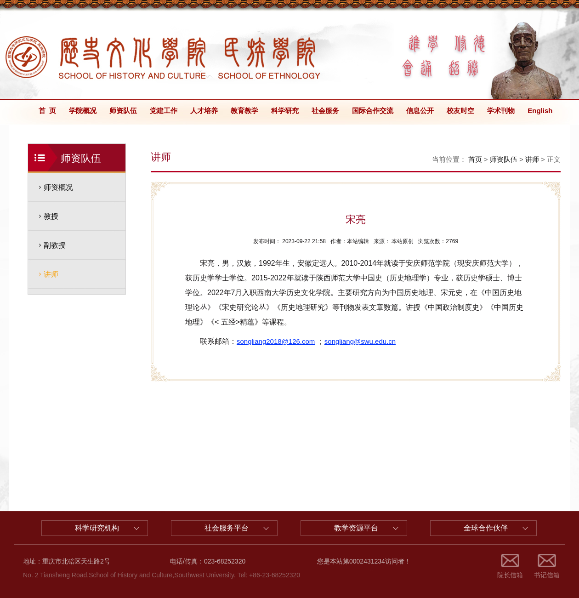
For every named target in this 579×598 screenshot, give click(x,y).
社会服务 (325, 110)
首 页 (47, 110)
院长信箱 (510, 575)
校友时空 (460, 110)
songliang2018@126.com (276, 341)
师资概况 (58, 187)
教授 (51, 216)
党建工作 (163, 110)
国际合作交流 (372, 110)
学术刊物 (501, 110)
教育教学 (244, 110)
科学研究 (285, 110)
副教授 (55, 245)
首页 (475, 159)
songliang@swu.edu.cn (360, 341)
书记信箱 (547, 575)
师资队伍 (123, 110)
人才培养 (204, 110)
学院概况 (82, 110)
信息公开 (420, 110)
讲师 (51, 274)
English (540, 110)
